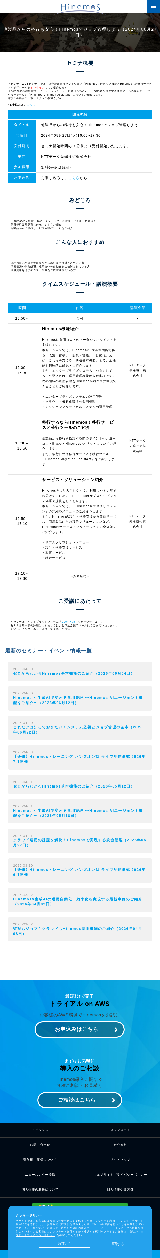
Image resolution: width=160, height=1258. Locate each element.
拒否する (117, 1244)
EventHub (68, 621)
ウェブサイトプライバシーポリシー (120, 1174)
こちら (31, 104)
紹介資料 (120, 1145)
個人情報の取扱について (40, 1189)
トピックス (40, 1130)
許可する (64, 1244)
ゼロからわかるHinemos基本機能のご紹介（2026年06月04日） (74, 673)
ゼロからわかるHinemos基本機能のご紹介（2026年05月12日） (74, 786)
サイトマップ (120, 1159)
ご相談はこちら (77, 1100)
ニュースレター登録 (40, 1174)
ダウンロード (120, 1130)
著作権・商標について (40, 1159)
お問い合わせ (40, 1145)
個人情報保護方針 (120, 1189)
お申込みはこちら (76, 1029)
